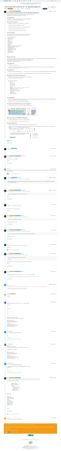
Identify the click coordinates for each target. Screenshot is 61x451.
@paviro (22, 215)
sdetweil (8, 331)
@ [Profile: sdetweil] (8, 345)
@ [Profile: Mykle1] (10, 205)
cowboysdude (9, 148)
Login (9, 432)
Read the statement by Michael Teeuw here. (30, 4)
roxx (7, 284)
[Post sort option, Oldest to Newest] (41, 8)
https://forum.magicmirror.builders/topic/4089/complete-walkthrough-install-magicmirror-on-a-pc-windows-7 (23, 276)
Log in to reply (45, 8)
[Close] (56, 424)
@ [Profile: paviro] (8, 216)
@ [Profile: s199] (8, 254)
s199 (7, 244)
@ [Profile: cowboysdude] (9, 157)
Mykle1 (8, 11)
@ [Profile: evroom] (8, 332)
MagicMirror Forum (7, 0)
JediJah (8, 417)
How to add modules (9, 143)
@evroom (11, 331)
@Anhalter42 (19, 177)
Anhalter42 (8, 168)
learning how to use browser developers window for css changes (14, 372)
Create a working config (9, 142)
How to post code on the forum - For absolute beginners (20, 216)
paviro (8, 204)
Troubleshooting (10, 8)
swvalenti (8, 293)
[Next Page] (33, 435)
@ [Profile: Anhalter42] (9, 178)
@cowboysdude (23, 190)
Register (6, 432)
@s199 (22, 253)
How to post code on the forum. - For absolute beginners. (21, 178)
